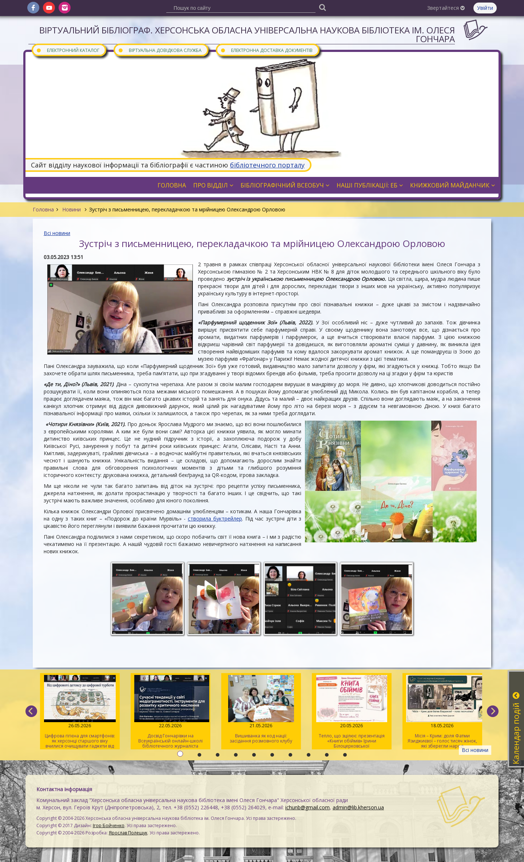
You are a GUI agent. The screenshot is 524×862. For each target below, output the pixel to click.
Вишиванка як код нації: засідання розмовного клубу (261, 709)
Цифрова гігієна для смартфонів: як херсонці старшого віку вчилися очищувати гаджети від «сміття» (80, 712)
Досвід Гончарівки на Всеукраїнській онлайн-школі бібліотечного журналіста (170, 712)
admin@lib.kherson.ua (358, 807)
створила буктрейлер (215, 518)
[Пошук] (322, 7)
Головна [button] (172, 185)
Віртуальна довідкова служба (160, 49)
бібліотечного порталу (267, 165)
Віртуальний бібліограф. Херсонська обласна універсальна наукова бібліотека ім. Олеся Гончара (247, 34)
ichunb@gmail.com (307, 807)
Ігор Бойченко (108, 825)
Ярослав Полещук (128, 833)
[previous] (31, 711)
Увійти (485, 7)
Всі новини (57, 233)
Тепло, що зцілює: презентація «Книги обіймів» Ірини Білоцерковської (351, 712)
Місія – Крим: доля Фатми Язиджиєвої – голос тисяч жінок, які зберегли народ (442, 712)
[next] (493, 711)
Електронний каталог (67, 49)
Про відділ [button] (213, 185)
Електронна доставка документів (266, 49)
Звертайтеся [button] (446, 7)
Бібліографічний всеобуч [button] (285, 185)
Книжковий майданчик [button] (452, 185)
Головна (43, 209)
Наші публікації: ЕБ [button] (370, 185)
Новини (71, 209)
